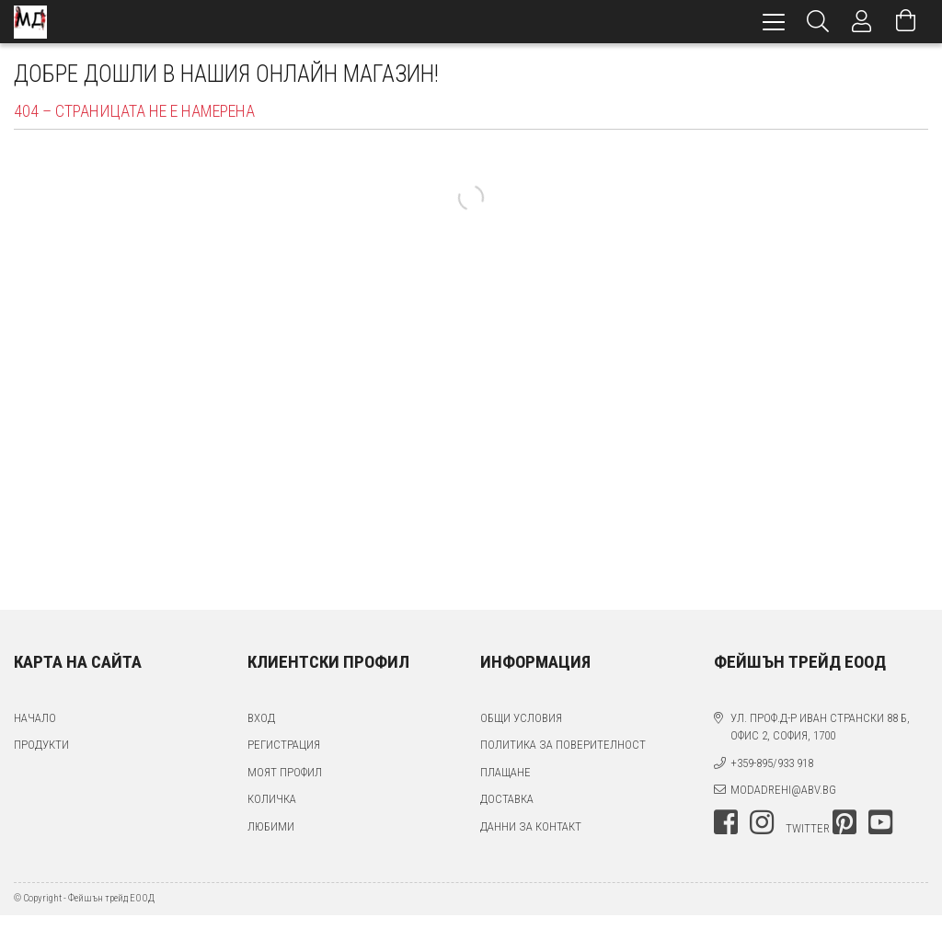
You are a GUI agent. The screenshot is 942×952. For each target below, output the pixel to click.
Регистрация (283, 744)
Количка (271, 799)
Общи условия (521, 718)
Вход (261, 718)
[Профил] (862, 21)
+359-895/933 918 (771, 763)
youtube (880, 822)
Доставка (507, 799)
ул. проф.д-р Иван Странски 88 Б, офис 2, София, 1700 (820, 727)
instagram (762, 822)
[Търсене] (818, 21)
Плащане (505, 772)
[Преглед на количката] (906, 21)
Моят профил (284, 772)
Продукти (41, 744)
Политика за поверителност (563, 744)
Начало (35, 718)
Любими (270, 826)
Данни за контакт (530, 826)
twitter (808, 828)
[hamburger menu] (774, 21)
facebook (726, 822)
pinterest (844, 822)
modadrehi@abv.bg (783, 790)
